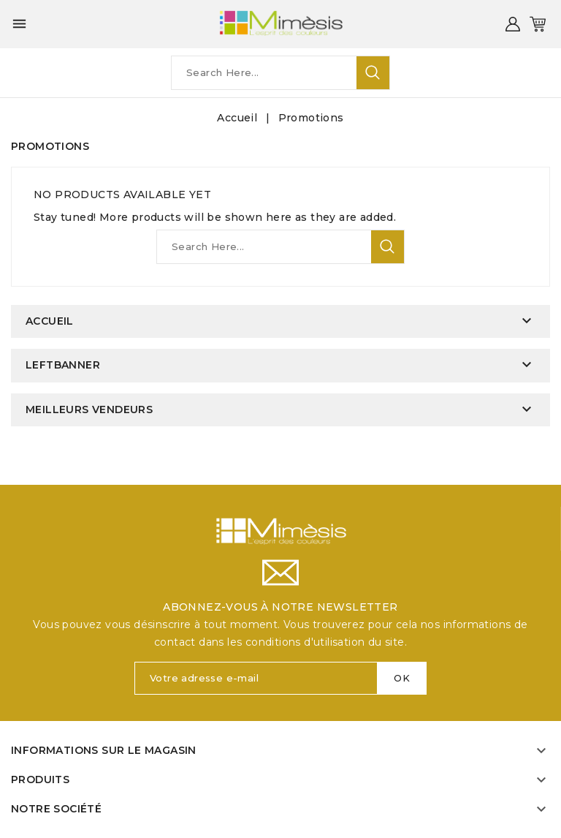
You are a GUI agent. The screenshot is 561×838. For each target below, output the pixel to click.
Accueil (50, 321)
